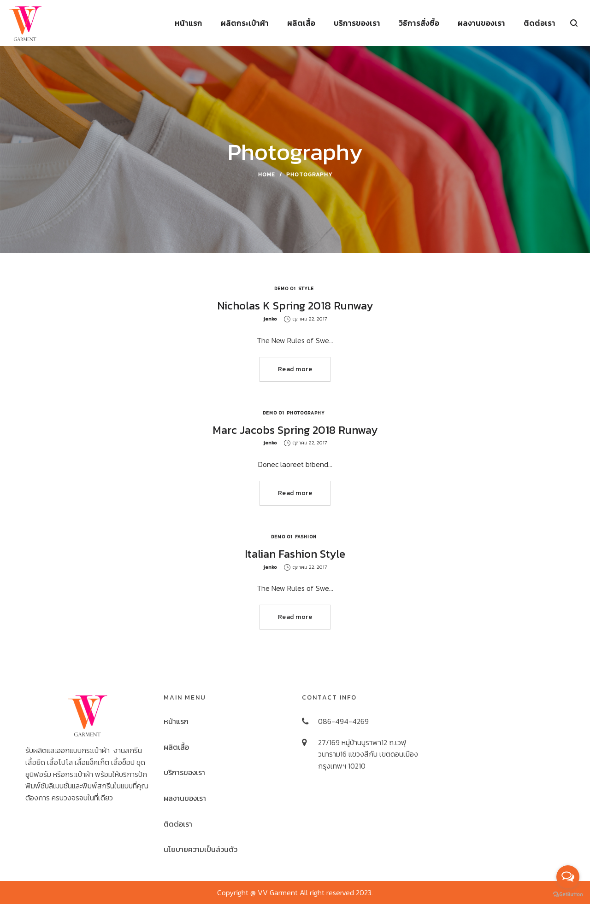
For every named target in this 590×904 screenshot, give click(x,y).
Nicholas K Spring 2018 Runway (295, 305)
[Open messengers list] (567, 876)
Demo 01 (285, 288)
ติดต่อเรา (178, 823)
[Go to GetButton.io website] (568, 895)
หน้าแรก (176, 721)
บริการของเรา (184, 772)
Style (306, 288)
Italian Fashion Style (295, 554)
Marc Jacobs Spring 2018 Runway (295, 430)
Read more (295, 369)
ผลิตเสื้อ (176, 746)
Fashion (306, 536)
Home (266, 174)
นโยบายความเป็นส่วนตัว (200, 849)
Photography (306, 412)
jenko (270, 318)
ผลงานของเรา (185, 798)
